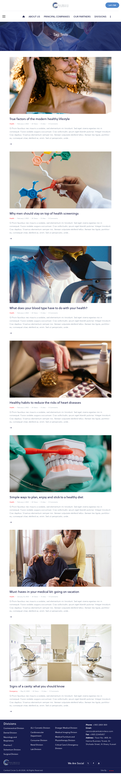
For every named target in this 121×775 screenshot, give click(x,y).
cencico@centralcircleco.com (99, 733)
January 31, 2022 (23, 598)
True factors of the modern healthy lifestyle (40, 119)
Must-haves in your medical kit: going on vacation (45, 593)
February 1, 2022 (23, 124)
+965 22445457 (97, 736)
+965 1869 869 (100, 726)
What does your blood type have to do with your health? (49, 308)
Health (12, 124)
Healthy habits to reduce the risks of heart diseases (46, 403)
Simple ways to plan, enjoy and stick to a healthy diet (47, 498)
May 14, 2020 (25, 693)
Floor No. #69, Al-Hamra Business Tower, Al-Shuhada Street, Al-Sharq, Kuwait (101, 742)
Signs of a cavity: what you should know (37, 688)
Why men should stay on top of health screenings (45, 213)
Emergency (14, 693)
